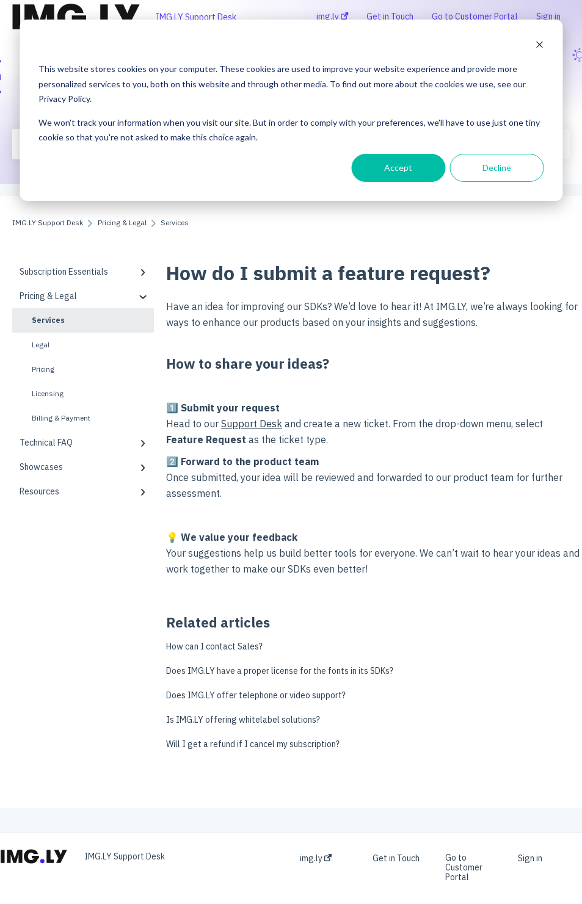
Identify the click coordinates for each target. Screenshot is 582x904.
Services (48, 320)
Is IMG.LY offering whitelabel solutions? (243, 719)
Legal (40, 344)
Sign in (530, 858)
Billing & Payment (61, 417)
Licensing (48, 393)
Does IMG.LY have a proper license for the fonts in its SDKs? (279, 670)
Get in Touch (396, 858)
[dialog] (291, 110)
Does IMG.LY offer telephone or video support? (256, 695)
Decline (496, 167)
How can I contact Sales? (214, 646)
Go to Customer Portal (463, 867)
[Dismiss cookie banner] (539, 46)
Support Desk (251, 424)
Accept (398, 167)
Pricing (43, 369)
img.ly (316, 858)
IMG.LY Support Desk (196, 17)
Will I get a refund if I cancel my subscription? (253, 744)
